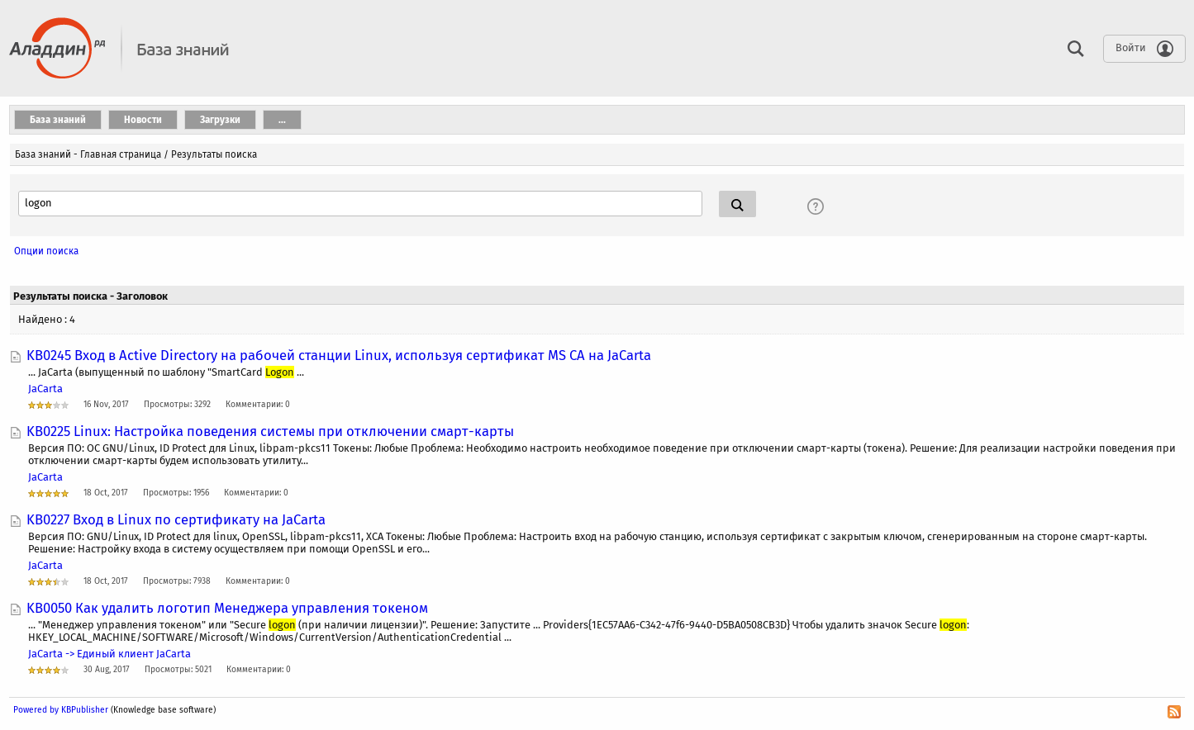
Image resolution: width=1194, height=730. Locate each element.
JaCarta (45, 388)
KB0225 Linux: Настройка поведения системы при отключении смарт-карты (270, 431)
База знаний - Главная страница (88, 154)
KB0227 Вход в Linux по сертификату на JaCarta (176, 519)
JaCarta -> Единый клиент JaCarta (109, 653)
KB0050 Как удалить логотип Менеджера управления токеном (227, 608)
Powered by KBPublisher (60, 709)
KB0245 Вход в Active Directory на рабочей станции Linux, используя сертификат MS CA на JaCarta (338, 355)
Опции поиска (46, 251)
